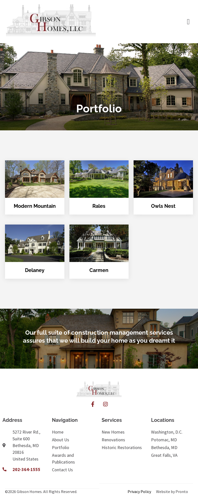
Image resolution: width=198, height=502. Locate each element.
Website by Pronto (172, 491)
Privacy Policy (139, 491)
